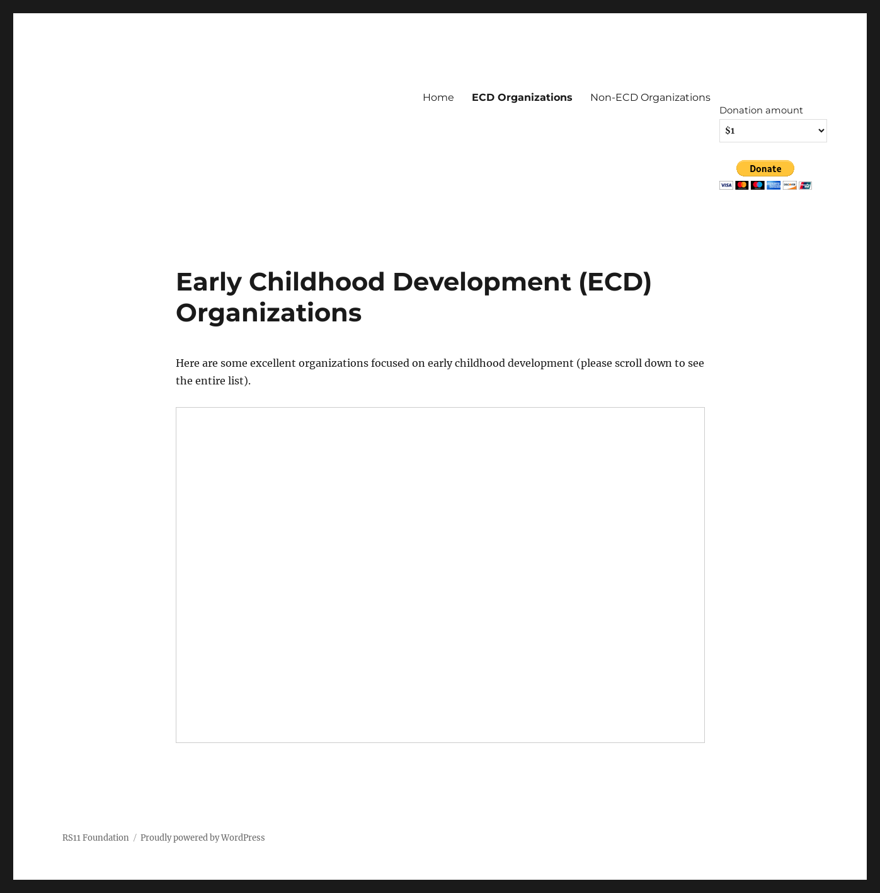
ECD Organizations (522, 97)
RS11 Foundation (95, 838)
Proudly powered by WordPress (202, 838)
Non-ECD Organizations (650, 97)
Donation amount (761, 110)
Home (438, 97)
